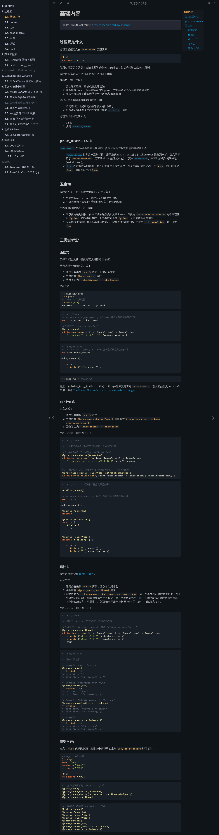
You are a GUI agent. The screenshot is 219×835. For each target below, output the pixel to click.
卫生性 (188, 25)
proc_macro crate (194, 21)
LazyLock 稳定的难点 (19, 134)
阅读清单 (8, 140)
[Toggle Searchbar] (67, 3)
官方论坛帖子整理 (13, 86)
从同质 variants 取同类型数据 (24, 92)
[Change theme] (61, 3)
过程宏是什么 (192, 16)
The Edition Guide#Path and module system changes (104, 390)
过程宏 (7, 11)
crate (77, 140)
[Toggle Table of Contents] (54, 3)
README (8, 6)
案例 (10, 38)
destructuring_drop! (19, 65)
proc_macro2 (15, 33)
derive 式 (193, 39)
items (81, 573)
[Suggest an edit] (214, 3)
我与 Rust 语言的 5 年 (20, 167)
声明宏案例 (9, 54)
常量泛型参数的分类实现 (21, 97)
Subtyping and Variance (17, 75)
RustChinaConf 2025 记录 (22, 172)
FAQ (10, 49)
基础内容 (12, 16)
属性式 (191, 43)
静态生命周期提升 (17, 108)
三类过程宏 (191, 30)
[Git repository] (209, 3)
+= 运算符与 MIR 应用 (20, 113)
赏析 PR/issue (11, 129)
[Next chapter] (213, 417)
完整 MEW (193, 48)
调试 (10, 43)
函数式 (191, 34)
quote (11, 22)
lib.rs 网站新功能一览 (19, 118)
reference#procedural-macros (112, 25)
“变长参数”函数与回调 (20, 59)
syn (9, 27)
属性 (91, 573)
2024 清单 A (14, 145)
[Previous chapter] (53, 417)
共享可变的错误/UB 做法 (21, 124)
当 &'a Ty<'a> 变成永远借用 (23, 81)
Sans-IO (16, 156)
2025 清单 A (14, 151)
